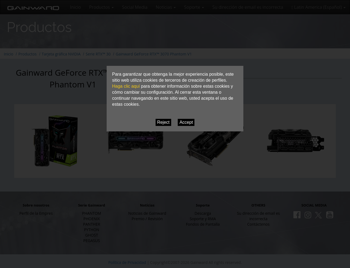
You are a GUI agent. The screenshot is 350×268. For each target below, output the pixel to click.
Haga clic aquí (126, 86)
